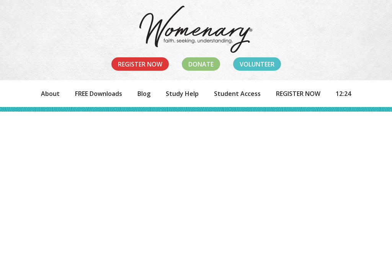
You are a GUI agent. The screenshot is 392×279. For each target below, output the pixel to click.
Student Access (237, 93)
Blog (143, 93)
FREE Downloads (98, 93)
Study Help (182, 93)
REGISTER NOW (298, 93)
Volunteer (257, 64)
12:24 (343, 93)
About (50, 93)
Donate (201, 64)
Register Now (140, 64)
